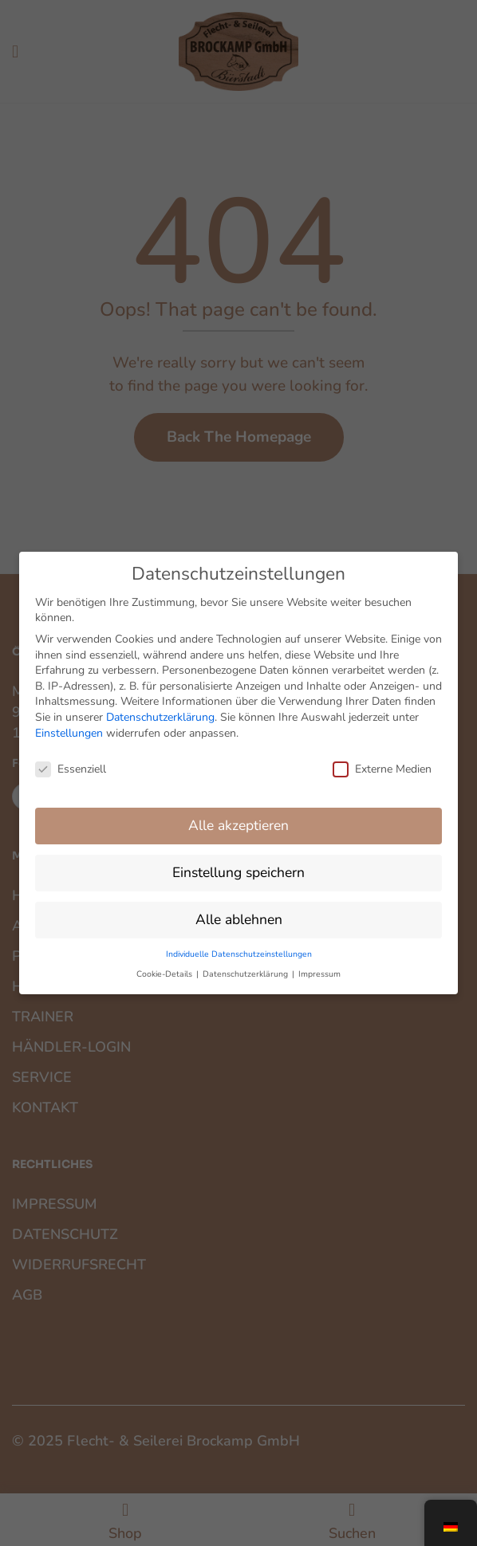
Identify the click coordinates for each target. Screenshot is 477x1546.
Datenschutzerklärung (160, 706)
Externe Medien (382, 758)
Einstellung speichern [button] (238, 861)
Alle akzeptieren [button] (238, 814)
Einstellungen (69, 722)
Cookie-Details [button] (165, 964)
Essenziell (70, 758)
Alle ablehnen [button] (238, 908)
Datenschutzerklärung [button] (246, 964)
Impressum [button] (319, 964)
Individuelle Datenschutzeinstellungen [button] (239, 943)
